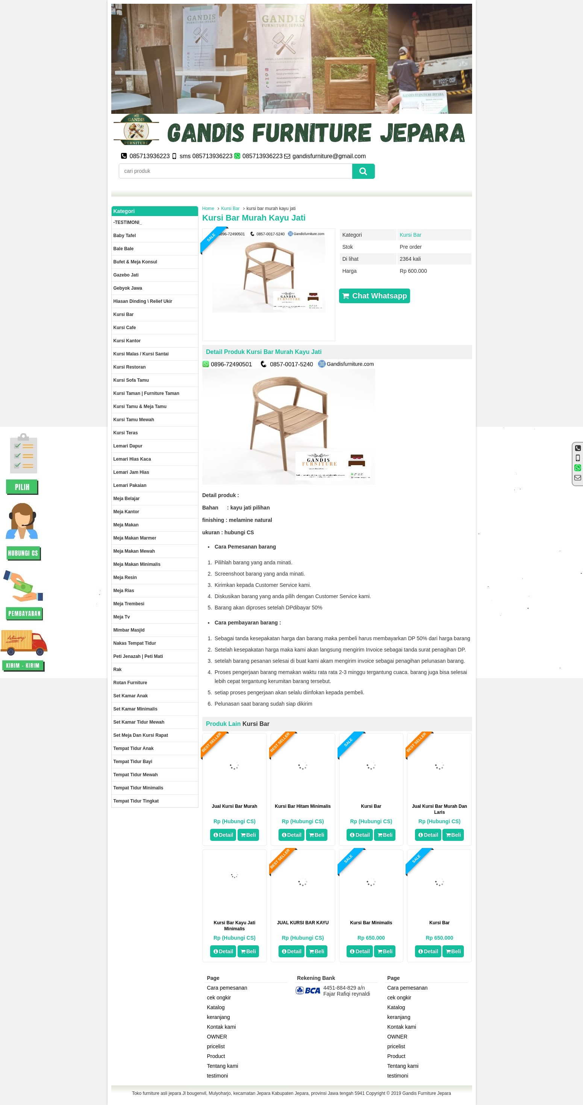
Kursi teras (126, 432)
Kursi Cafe (125, 327)
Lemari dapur (128, 446)
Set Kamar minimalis (135, 709)
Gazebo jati (126, 275)
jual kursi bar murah (234, 806)
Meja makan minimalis (137, 564)
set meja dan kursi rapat (141, 735)
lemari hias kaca (132, 459)
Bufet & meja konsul (135, 262)
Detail (223, 835)
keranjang (218, 1017)
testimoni (217, 1076)
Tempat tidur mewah (136, 774)
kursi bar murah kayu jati (254, 217)
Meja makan (126, 525)
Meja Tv (122, 617)
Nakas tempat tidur (135, 643)
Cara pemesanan (227, 988)
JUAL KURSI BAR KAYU (303, 922)
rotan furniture (130, 682)
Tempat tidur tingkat (136, 801)
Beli (248, 835)
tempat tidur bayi (133, 761)
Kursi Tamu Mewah (134, 419)
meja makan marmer (135, 538)
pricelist (215, 1046)
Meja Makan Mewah (134, 551)
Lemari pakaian (130, 485)
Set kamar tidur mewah (139, 722)
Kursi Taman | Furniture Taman (147, 393)
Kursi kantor (127, 340)
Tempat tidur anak (134, 748)
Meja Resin (125, 577)
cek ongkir (219, 998)
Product (216, 1056)
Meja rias (124, 590)
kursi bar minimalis (371, 922)
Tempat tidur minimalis (139, 788)
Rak (118, 669)
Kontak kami (221, 1027)
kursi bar (371, 806)
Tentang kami (222, 1066)
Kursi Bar (230, 208)
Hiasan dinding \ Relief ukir (143, 301)
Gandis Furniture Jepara (426, 1093)
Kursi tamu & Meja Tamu (140, 406)
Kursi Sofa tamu (131, 380)
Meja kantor (126, 511)
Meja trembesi (129, 603)
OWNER (217, 1037)
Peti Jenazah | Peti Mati (138, 656)
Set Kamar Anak (131, 695)
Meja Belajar (127, 498)
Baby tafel (125, 235)
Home (208, 208)
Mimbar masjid (129, 630)
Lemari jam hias (131, 472)
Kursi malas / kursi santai (141, 354)
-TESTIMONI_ (128, 222)
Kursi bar (439, 922)
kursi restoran (130, 367)
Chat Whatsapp (374, 296)
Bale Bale (124, 248)
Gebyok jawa (128, 288)
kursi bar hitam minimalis (303, 806)
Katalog (215, 1007)
